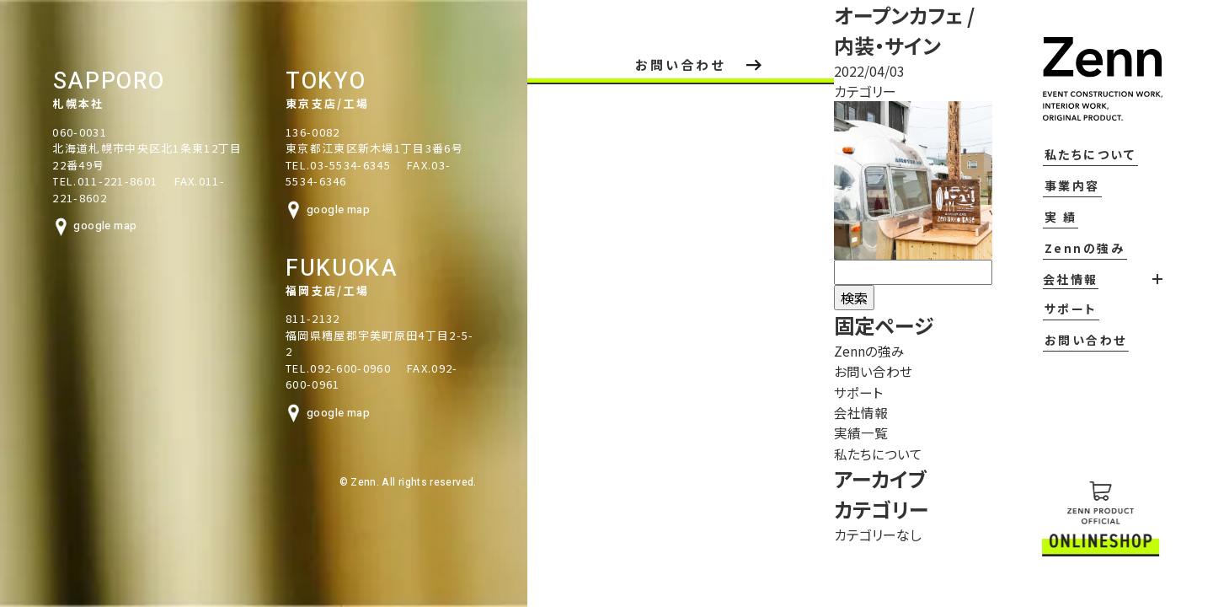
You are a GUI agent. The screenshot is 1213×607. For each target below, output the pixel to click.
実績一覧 (846, 432)
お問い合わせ (1060, 358)
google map (53, 226)
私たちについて (1073, 181)
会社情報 (846, 411)
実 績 (1043, 240)
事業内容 (1055, 210)
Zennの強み (1066, 269)
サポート (1049, 328)
